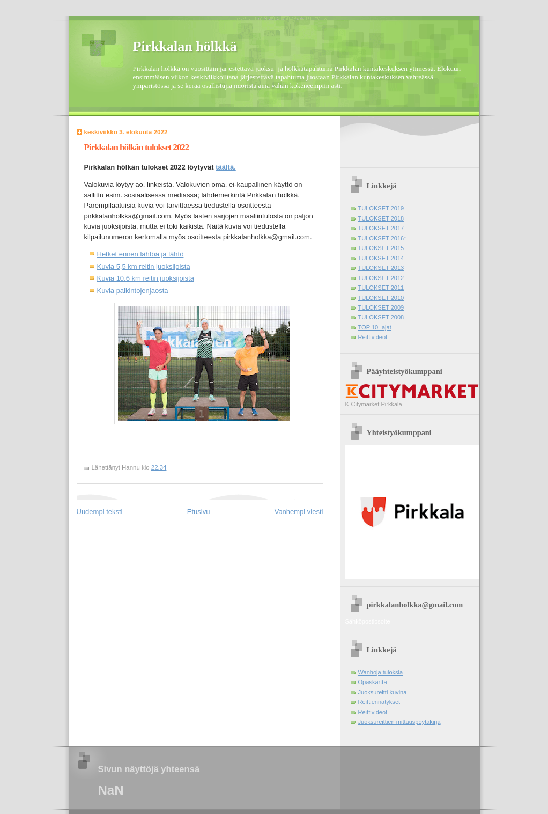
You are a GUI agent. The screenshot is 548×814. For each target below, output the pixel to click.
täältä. (226, 167)
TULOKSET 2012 (381, 278)
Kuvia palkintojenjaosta (132, 291)
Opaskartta (372, 682)
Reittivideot (373, 337)
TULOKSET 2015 (381, 248)
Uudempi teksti (100, 512)
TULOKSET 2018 (381, 218)
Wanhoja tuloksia (380, 672)
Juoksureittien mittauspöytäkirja (399, 721)
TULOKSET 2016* (382, 238)
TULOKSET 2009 (381, 307)
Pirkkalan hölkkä (185, 46)
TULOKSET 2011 (381, 287)
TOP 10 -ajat (374, 327)
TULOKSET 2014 (381, 258)
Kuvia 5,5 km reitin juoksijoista (143, 266)
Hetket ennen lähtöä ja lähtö (140, 254)
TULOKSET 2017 (381, 228)
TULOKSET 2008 (381, 317)
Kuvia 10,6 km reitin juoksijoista (145, 278)
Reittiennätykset (379, 702)
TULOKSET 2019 (381, 208)
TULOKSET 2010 (381, 298)
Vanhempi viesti (299, 512)
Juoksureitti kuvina (382, 692)
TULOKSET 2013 (381, 268)
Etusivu (198, 512)
